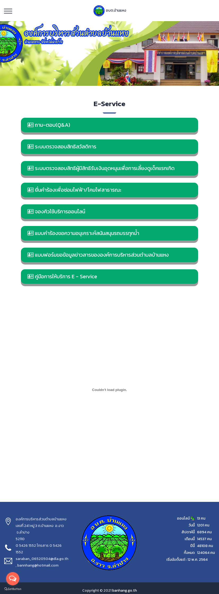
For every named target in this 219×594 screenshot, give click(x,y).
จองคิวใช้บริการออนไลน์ (56, 211)
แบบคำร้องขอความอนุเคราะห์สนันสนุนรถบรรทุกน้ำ (83, 233)
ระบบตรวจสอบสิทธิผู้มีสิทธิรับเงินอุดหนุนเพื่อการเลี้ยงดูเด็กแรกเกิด (101, 168)
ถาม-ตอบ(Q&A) (49, 125)
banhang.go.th (124, 590)
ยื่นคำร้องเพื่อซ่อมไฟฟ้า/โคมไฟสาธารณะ (74, 190)
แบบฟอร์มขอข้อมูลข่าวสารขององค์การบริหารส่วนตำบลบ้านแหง (98, 255)
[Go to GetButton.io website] (12, 588)
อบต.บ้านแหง (109, 10)
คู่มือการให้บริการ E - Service (62, 276)
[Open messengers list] (12, 578)
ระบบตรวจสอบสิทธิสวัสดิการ (62, 146)
